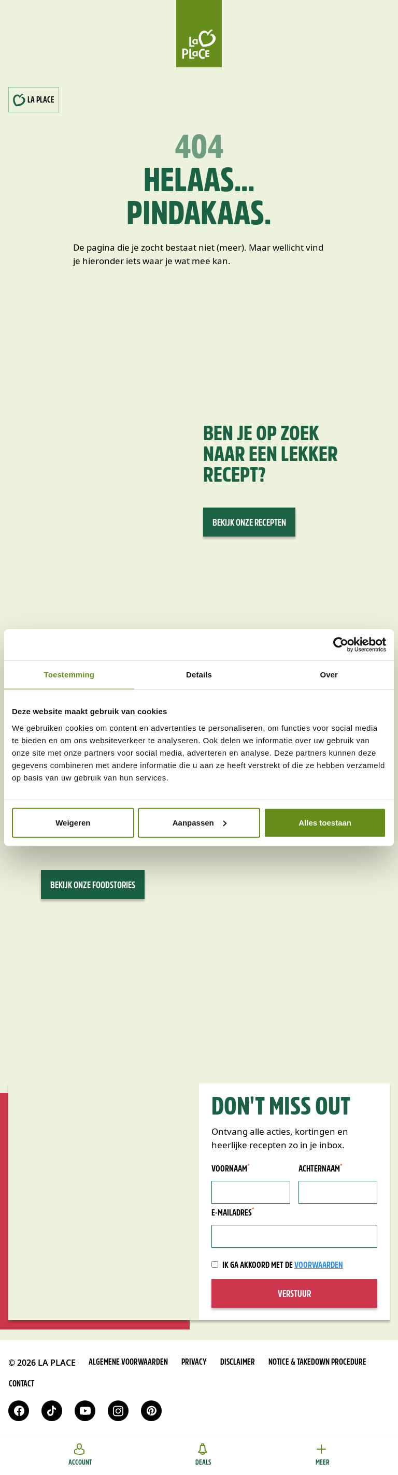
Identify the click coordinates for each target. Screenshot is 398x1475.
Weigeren (72, 822)
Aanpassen (199, 822)
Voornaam (230, 1169)
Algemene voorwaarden (128, 1362)
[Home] (199, 33)
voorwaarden (318, 1265)
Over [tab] (329, 674)
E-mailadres (232, 1213)
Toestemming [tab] (69, 674)
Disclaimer (237, 1362)
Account (80, 1455)
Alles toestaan (324, 822)
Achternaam (320, 1169)
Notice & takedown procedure (317, 1362)
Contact (21, 1384)
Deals (203, 1455)
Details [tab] (199, 674)
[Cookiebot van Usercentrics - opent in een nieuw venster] (340, 645)
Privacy (194, 1362)
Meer (322, 1455)
